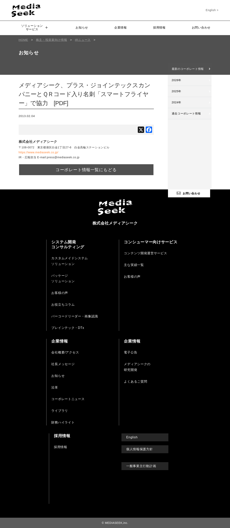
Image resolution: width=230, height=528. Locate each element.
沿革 (54, 387)
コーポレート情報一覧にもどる (86, 169)
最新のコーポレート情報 (188, 68)
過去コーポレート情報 (186, 113)
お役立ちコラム (63, 304)
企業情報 (120, 27)
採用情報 (159, 27)
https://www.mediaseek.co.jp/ (38, 152)
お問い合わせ (201, 27)
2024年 (176, 102)
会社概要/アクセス (65, 352)
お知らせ (82, 27)
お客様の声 (59, 292)
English (132, 437)
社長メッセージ (63, 364)
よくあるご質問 (135, 381)
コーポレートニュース (67, 398)
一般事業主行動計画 (141, 466)
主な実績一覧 (134, 264)
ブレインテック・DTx (67, 327)
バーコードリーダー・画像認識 (74, 316)
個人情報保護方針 (139, 449)
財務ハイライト (63, 422)
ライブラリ (59, 410)
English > (212, 10)
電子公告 (130, 352)
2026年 (176, 80)
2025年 (176, 91)
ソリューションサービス (34, 27)
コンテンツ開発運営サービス (145, 253)
